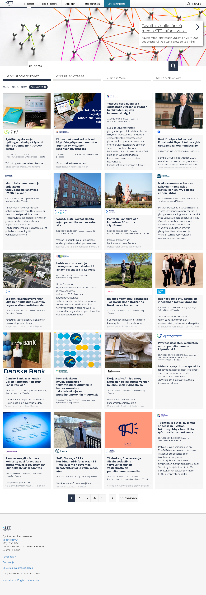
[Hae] (98, 66)
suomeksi (8, 580)
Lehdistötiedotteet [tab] (22, 76)
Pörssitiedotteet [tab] (69, 76)
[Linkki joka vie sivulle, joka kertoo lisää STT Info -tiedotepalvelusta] (171, 33)
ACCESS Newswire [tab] (169, 78)
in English (20, 580)
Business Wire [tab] (116, 78)
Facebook (8, 556)
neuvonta (38, 87)
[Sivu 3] (87, 498)
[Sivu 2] (79, 498)
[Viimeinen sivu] (128, 498)
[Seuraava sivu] (112, 498)
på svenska (33, 580)
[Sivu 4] (94, 498)
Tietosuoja (8, 562)
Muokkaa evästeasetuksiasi (18, 568)
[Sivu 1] (71, 498)
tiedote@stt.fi (10, 539)
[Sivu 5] (102, 498)
